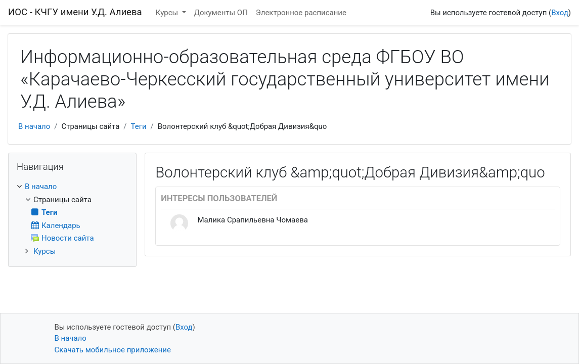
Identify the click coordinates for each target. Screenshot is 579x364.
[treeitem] (72, 186)
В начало (34, 126)
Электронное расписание (301, 12)
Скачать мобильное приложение (113, 349)
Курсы (168, 12)
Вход (559, 12)
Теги (138, 126)
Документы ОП (221, 12)
